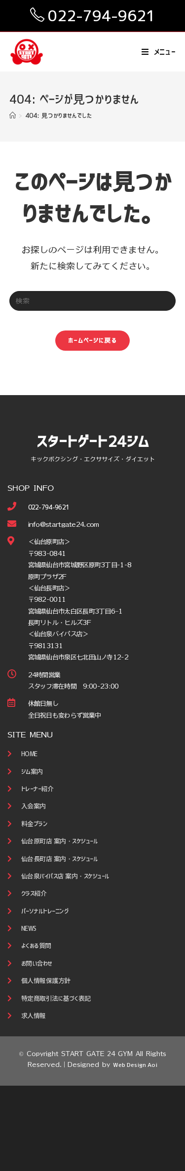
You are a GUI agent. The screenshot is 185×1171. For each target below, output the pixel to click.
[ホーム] (12, 115)
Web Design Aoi (135, 1065)
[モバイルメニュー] (159, 52)
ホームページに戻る (92, 340)
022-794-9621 (101, 15)
